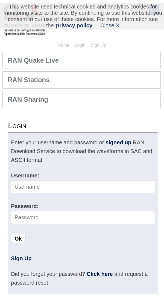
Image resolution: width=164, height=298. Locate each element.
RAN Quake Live (33, 60)
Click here (100, 274)
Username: (25, 176)
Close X (109, 25)
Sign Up (98, 45)
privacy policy (74, 25)
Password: (25, 206)
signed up (118, 142)
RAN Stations (28, 79)
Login (80, 45)
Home (63, 45)
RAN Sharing (28, 99)
